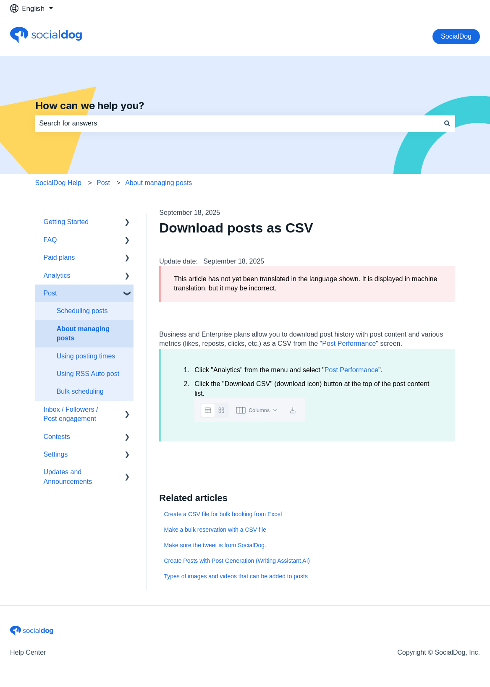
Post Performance (349, 343)
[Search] (447, 123)
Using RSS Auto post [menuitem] (88, 373)
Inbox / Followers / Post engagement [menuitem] (71, 414)
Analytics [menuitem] (57, 275)
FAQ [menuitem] (50, 239)
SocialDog (456, 36)
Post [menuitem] (50, 293)
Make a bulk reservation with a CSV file (215, 529)
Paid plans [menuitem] (59, 257)
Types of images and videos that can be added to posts (235, 576)
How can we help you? (89, 105)
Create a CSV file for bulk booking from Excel (223, 514)
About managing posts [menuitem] (83, 333)
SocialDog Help (58, 182)
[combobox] (237, 123)
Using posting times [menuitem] (86, 356)
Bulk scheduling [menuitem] (80, 391)
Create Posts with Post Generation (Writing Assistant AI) (237, 560)
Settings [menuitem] (56, 454)
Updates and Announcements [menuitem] (68, 476)
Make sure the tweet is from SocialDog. (215, 545)
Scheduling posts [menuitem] (82, 310)
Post (103, 182)
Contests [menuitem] (57, 436)
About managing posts (158, 182)
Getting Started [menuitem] (66, 221)
